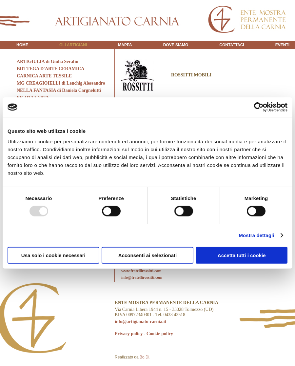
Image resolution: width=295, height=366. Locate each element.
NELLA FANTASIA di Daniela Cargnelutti (59, 90)
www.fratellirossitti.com (141, 271)
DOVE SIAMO (175, 45)
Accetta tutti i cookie (242, 255)
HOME (22, 45)
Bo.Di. (145, 357)
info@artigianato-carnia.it (140, 321)
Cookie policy (160, 333)
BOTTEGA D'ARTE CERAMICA (50, 68)
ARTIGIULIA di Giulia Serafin (47, 61)
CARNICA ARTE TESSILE (44, 75)
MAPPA (125, 45)
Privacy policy (129, 333)
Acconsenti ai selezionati (147, 255)
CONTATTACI (231, 45)
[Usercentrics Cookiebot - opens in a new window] (258, 107)
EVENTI (282, 45)
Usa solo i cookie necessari (53, 255)
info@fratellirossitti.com (141, 277)
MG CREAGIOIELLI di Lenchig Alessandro (61, 83)
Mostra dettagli (256, 235)
